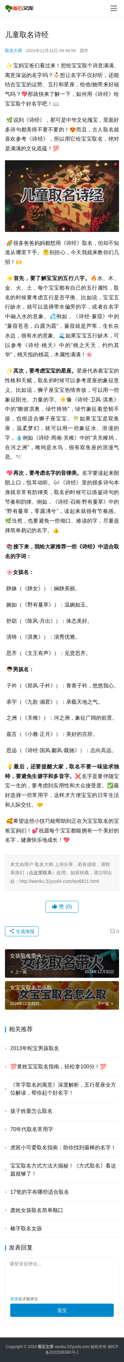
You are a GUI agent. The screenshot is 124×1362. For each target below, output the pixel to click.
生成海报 (21, 931)
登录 (14, 1299)
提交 (62, 1310)
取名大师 (13, 50)
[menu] (114, 8)
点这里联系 (40, 872)
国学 (84, 50)
